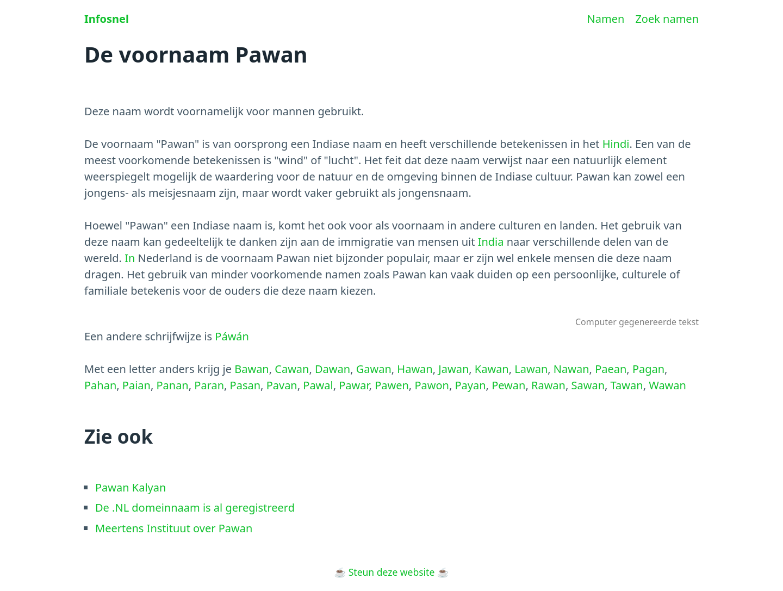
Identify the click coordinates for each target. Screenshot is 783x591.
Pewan (508, 385)
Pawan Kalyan (130, 487)
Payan (470, 385)
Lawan (531, 369)
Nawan (571, 369)
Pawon (431, 385)
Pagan (648, 369)
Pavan (281, 385)
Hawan (414, 369)
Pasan (245, 385)
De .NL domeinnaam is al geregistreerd (195, 507)
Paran (209, 385)
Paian (136, 385)
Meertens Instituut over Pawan (173, 528)
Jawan (453, 369)
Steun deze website (392, 571)
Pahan (100, 385)
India (491, 241)
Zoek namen (667, 18)
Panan (172, 385)
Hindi (616, 143)
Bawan (251, 369)
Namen (606, 18)
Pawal (318, 385)
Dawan (332, 369)
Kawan (492, 369)
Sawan (588, 385)
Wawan (667, 385)
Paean (610, 369)
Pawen (392, 385)
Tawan (627, 385)
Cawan (292, 369)
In (130, 258)
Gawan (373, 369)
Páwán (232, 336)
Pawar (354, 385)
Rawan (548, 385)
